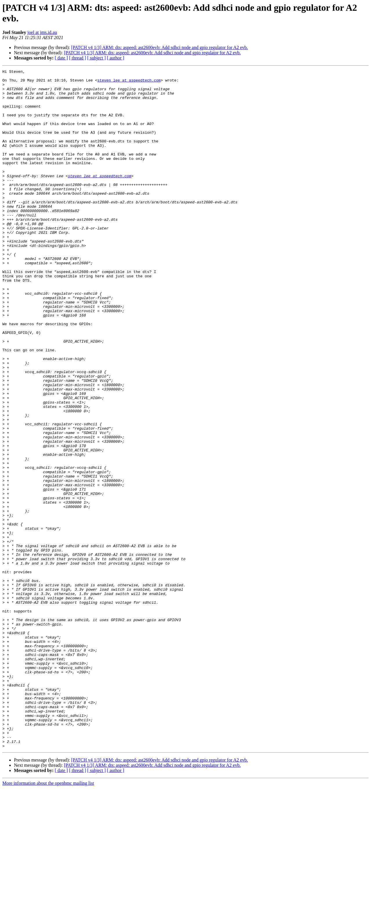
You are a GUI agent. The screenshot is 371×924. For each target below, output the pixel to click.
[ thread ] (77, 57)
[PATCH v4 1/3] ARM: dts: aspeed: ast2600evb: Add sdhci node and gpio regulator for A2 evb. (159, 47)
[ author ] (115, 57)
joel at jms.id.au (42, 32)
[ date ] (61, 57)
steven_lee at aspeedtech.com (129, 82)
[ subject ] (96, 57)
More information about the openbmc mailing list (48, 918)
